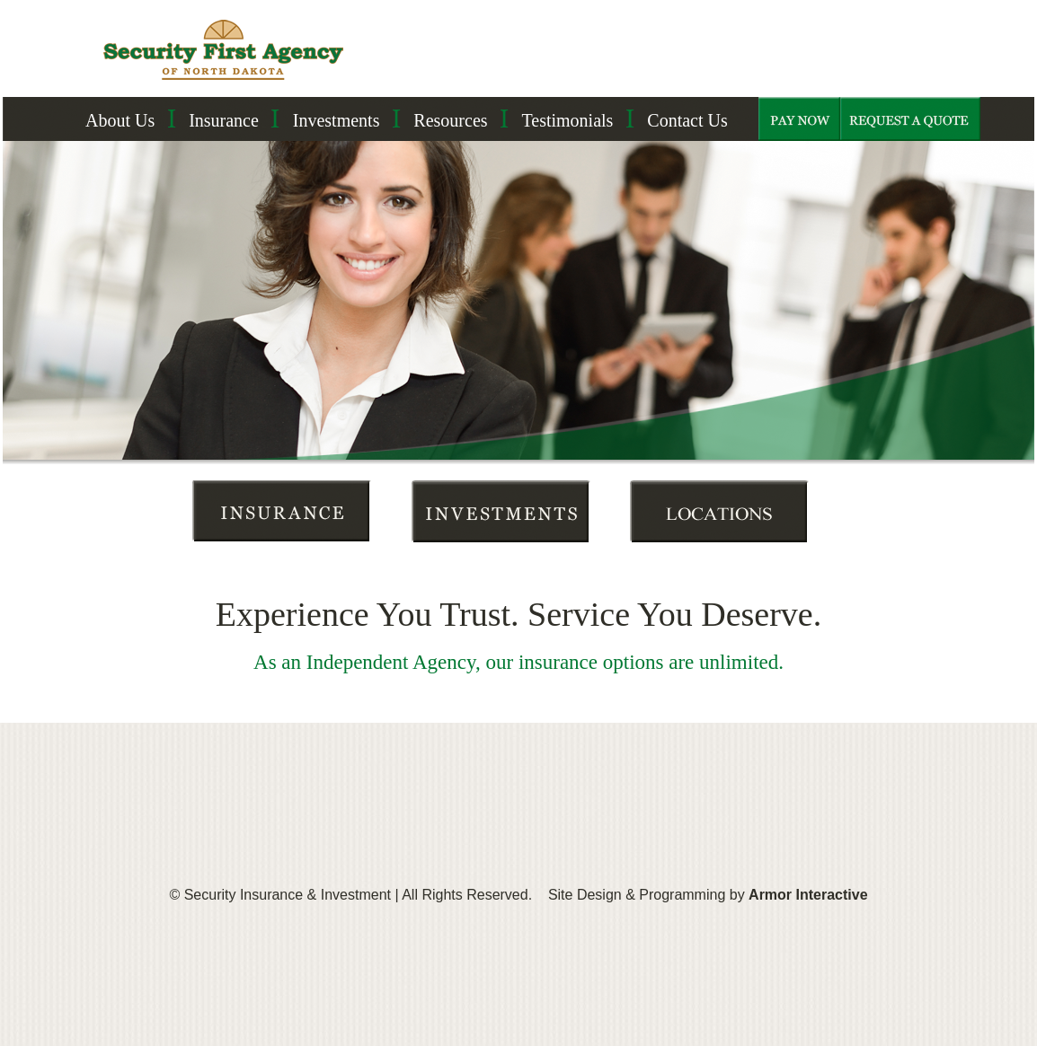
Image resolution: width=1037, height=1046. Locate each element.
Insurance (224, 120)
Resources (450, 120)
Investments (336, 120)
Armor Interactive (808, 894)
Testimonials (567, 120)
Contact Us (687, 120)
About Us (120, 120)
